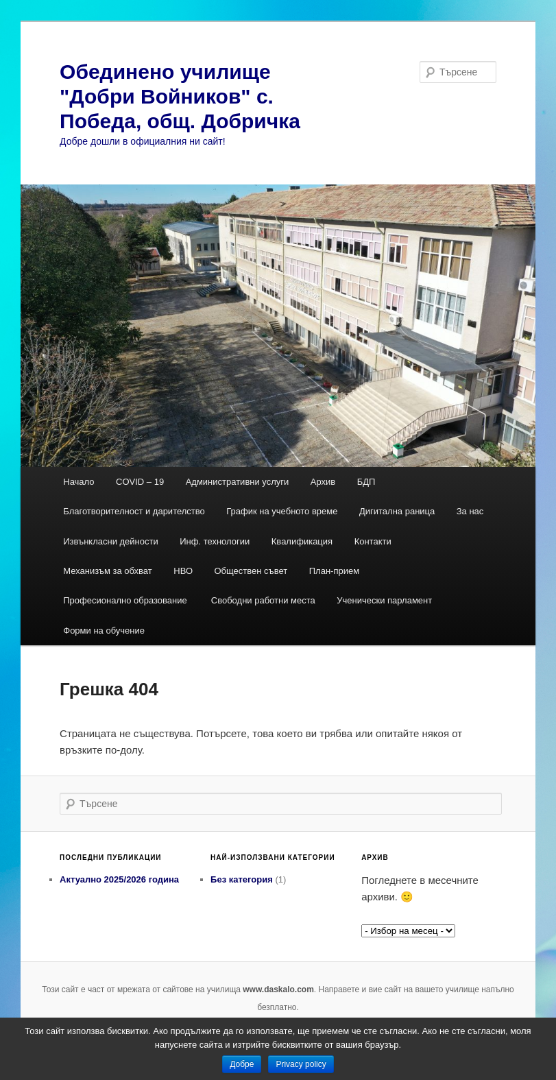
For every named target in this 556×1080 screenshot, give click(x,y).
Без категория (241, 879)
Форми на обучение (104, 630)
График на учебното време (281, 511)
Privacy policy (301, 1064)
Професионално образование (126, 600)
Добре (242, 1064)
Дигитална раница (397, 511)
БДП (366, 482)
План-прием (334, 571)
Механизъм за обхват (107, 571)
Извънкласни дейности (110, 541)
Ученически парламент (384, 600)
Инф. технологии (215, 541)
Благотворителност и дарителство (134, 511)
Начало (78, 482)
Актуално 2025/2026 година (119, 879)
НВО (183, 571)
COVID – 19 (140, 482)
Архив (323, 482)
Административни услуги (237, 482)
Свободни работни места (263, 600)
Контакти (372, 541)
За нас (470, 511)
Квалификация (302, 541)
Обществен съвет (251, 571)
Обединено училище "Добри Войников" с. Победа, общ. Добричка (180, 96)
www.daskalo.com (278, 989)
